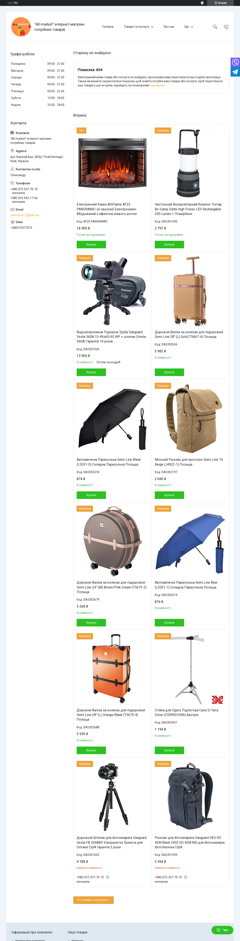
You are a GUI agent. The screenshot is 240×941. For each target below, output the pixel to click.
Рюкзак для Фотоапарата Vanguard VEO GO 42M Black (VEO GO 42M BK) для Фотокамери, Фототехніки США (190, 842)
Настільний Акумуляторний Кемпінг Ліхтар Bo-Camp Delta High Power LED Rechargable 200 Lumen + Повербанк (188, 209)
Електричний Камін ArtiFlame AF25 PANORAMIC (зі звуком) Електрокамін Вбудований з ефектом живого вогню (107, 209)
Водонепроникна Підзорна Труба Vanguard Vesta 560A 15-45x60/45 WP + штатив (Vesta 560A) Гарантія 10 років (111, 337)
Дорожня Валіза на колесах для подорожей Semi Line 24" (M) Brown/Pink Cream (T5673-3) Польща (112, 587)
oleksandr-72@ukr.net (25, 215)
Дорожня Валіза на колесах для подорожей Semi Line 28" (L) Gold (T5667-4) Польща (189, 334)
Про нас (169, 26)
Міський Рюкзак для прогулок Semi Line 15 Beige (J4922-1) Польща (189, 462)
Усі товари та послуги (92, 900)
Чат (222, 930)
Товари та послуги (136, 26)
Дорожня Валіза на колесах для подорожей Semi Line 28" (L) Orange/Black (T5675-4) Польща (111, 715)
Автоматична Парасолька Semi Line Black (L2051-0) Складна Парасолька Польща (109, 462)
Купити (91, 244)
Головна (108, 26)
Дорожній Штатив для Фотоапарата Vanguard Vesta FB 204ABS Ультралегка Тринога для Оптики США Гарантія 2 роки (112, 842)
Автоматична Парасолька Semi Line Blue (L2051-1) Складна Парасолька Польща (186, 584)
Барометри (157, 85)
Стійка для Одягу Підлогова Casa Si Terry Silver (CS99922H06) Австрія (186, 712)
